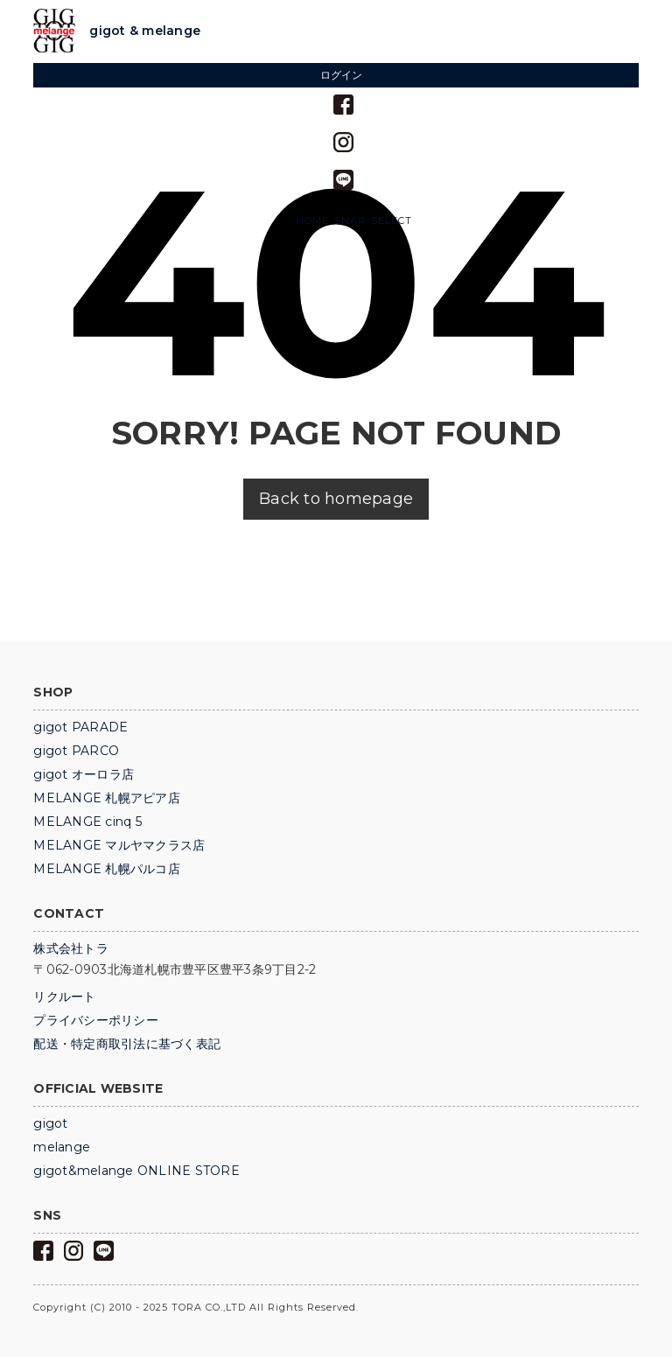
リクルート (64, 996)
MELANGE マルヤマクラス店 (119, 845)
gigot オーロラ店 (83, 774)
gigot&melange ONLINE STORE (136, 1171)
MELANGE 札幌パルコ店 (106, 869)
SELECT (391, 221)
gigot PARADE (80, 727)
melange (61, 1147)
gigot (50, 1123)
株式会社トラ (70, 948)
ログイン (341, 74)
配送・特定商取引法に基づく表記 (126, 1044)
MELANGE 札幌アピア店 (106, 798)
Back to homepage (336, 498)
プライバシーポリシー (95, 1020)
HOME (312, 221)
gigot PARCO (76, 751)
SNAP (350, 221)
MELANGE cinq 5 (87, 821)
